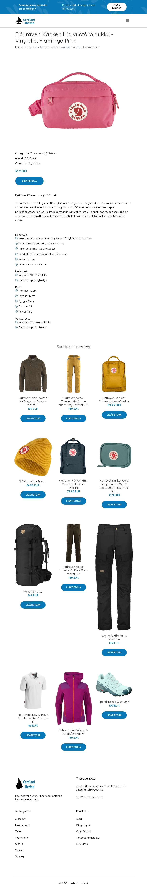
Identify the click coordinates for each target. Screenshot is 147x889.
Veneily (19, 856)
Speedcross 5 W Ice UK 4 (114, 702)
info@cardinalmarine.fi (89, 797)
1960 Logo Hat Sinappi (33, 481)
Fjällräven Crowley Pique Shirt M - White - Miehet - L (33, 718)
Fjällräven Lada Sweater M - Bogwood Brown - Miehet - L (33, 401)
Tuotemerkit (37, 153)
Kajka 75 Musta (33, 591)
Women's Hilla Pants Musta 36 (114, 637)
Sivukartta (82, 844)
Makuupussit (22, 825)
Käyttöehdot (83, 831)
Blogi (79, 818)
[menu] (128, 20)
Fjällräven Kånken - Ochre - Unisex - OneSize (114, 399)
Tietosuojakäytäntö (87, 837)
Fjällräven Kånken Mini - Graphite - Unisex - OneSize (73, 484)
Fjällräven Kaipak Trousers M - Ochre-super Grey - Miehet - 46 (73, 401)
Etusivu (19, 47)
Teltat (18, 831)
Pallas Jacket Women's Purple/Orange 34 (73, 732)
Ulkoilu (19, 844)
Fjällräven (51, 153)
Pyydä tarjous (116, 6)
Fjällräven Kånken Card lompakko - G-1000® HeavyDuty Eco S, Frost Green (114, 486)
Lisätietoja (29, 180)
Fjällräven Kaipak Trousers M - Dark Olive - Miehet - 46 (73, 570)
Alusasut (20, 818)
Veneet (19, 850)
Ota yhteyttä (83, 825)
